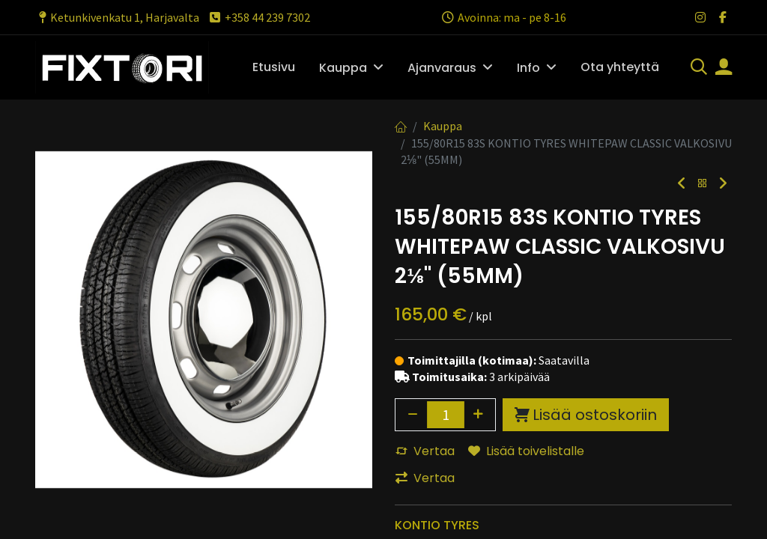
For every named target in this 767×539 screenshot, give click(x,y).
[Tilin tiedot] (723, 68)
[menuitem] (273, 67)
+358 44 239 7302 (258, 17)
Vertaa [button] (425, 451)
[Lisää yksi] (479, 414)
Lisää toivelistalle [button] (526, 451)
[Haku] (699, 68)
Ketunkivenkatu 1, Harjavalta (117, 17)
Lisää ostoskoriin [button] (586, 414)
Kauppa (442, 125)
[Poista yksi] (413, 414)
